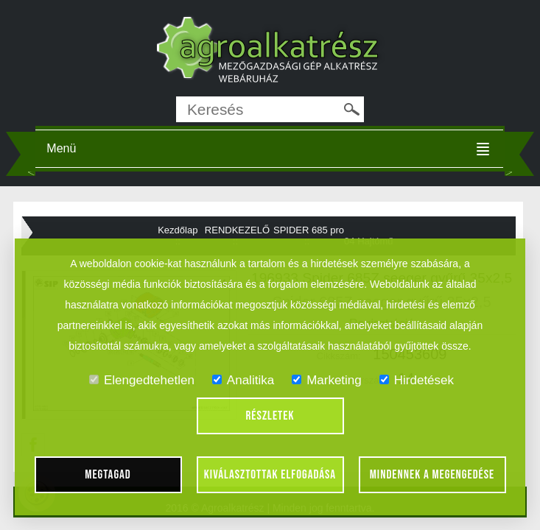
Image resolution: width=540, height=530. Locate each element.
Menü (61, 148)
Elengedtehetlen (141, 380)
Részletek (270, 416)
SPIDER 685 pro (308, 230)
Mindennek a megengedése (432, 474)
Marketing (327, 380)
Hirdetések (416, 380)
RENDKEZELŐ (237, 230)
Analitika (243, 380)
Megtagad (108, 474)
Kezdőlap (177, 230)
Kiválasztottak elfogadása (270, 474)
